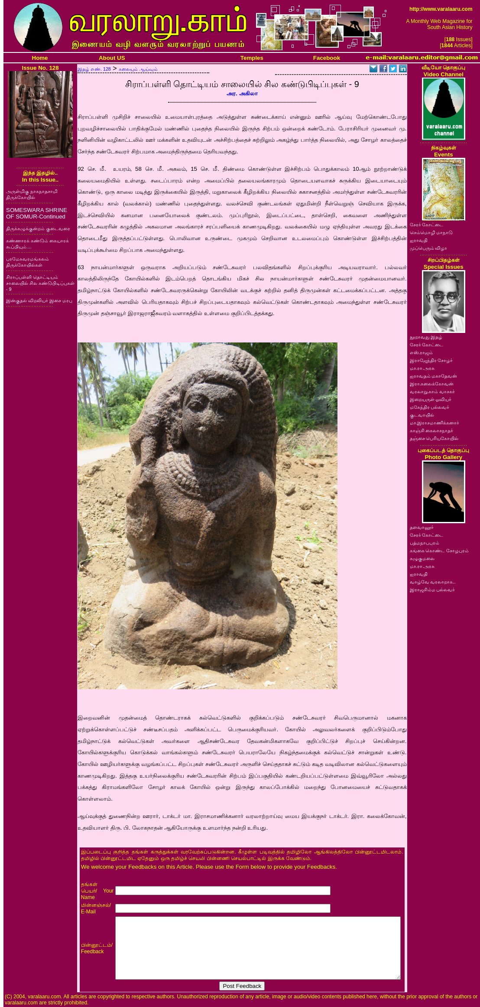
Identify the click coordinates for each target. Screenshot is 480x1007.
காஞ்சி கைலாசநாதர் (432, 430)
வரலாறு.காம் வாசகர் (432, 391)
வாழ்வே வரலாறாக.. (433, 581)
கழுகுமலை (422, 558)
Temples (251, 58)
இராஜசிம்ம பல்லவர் (432, 589)
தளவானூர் (422, 527)
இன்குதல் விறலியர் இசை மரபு (39, 300)
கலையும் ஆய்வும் (138, 69)
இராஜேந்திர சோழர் (431, 360)
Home (40, 58)
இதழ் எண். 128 (94, 69)
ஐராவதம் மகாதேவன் (433, 375)
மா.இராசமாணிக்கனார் (435, 422)
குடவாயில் (422, 414)
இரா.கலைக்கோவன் (432, 383)
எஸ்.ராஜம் (421, 352)
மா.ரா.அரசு (422, 368)
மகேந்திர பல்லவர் (430, 407)
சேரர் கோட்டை (427, 224)
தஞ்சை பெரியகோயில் (434, 438)
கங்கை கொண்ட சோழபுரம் (439, 550)
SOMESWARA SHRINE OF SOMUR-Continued (36, 213)
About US (112, 58)
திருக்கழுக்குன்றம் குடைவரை (38, 228)
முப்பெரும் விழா (429, 248)
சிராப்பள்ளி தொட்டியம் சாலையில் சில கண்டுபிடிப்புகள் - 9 (40, 283)
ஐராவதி (419, 240)
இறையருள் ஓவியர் (431, 399)
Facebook (326, 58)
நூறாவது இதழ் (426, 336)
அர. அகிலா (242, 93)
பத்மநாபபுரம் (424, 542)
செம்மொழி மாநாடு (431, 232)
